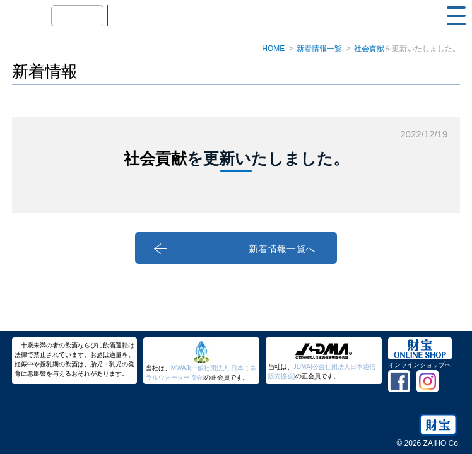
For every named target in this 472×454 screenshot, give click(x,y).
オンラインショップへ (419, 364)
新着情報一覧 (319, 48)
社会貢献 (369, 48)
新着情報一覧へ (322, 250)
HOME (273, 48)
